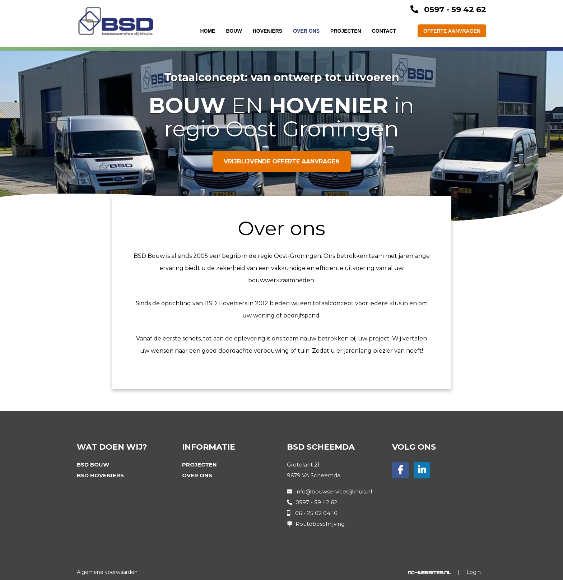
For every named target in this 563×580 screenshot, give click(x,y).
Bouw (234, 31)
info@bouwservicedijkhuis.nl (334, 491)
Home (207, 31)
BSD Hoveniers (100, 475)
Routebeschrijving (320, 523)
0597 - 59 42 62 (455, 9)
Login (473, 572)
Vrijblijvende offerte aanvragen (282, 161)
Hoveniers (267, 31)
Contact (384, 31)
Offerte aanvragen (451, 31)
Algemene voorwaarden (107, 572)
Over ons (306, 31)
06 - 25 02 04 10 (316, 513)
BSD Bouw (93, 464)
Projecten (345, 31)
